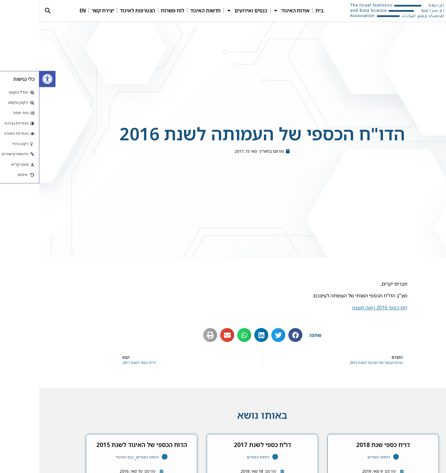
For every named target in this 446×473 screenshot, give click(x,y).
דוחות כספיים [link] (339, 457)
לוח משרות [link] (133, 10)
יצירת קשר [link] (63, 10)
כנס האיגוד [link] (85, 457)
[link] (8, 79)
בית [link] (280, 10)
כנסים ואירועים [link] (207, 10)
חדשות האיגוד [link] (166, 10)
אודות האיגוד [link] (252, 10)
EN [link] (43, 10)
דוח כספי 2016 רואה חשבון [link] (340, 307)
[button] (8, 11)
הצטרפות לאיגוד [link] (98, 10)
